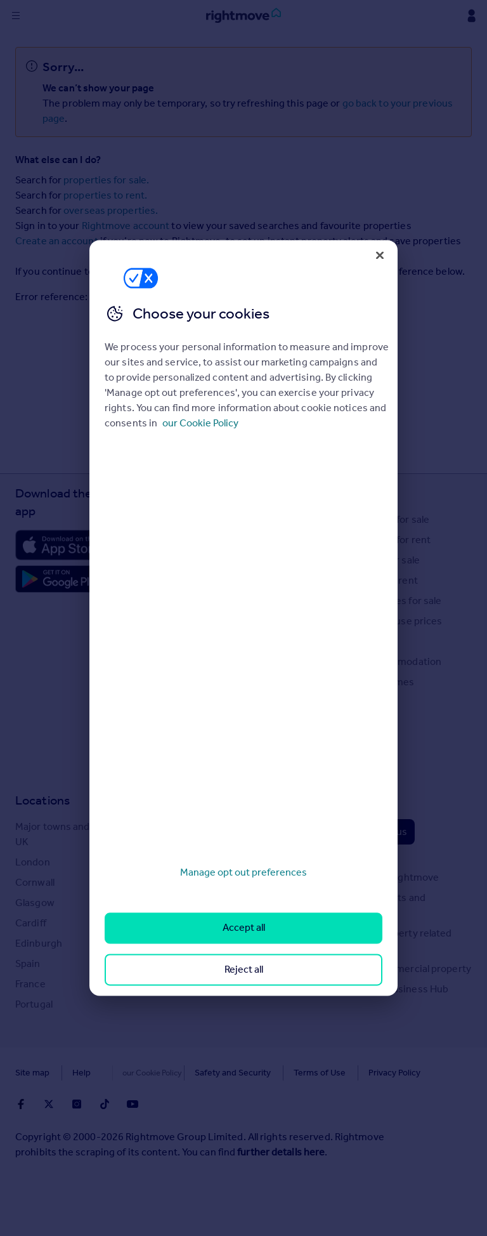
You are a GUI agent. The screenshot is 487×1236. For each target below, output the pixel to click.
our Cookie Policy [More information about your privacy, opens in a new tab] (200, 423)
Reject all (243, 969)
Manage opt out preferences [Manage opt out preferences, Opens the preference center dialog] (243, 872)
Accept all (244, 928)
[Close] (380, 255)
